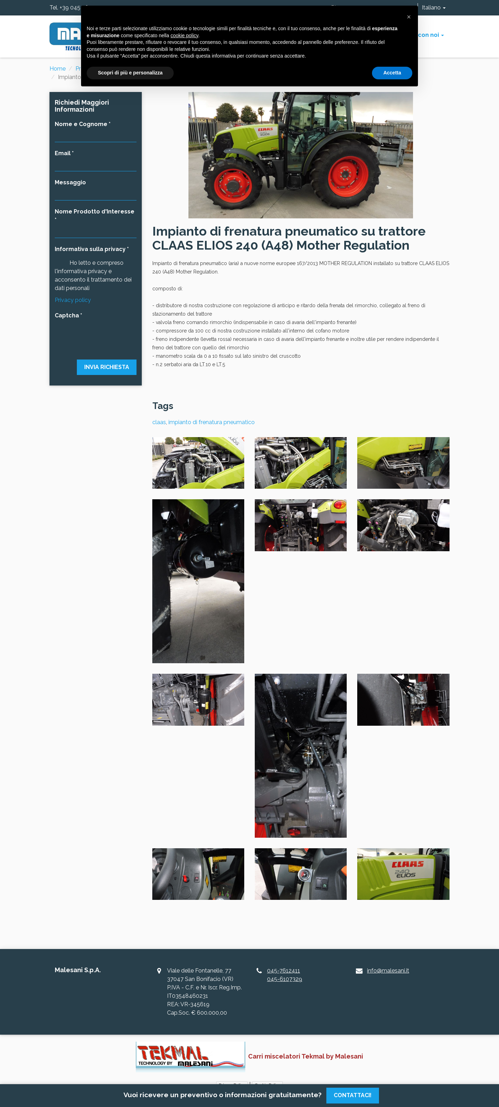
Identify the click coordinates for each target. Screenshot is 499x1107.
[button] (408, 16)
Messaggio (70, 182)
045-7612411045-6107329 (284, 974)
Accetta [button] (392, 72)
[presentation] (96, 335)
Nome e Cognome (81, 124)
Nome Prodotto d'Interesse (94, 211)
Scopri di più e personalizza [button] (130, 72)
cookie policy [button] (184, 35)
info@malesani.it (388, 970)
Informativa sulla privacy (90, 249)
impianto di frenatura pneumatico (211, 422)
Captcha (67, 315)
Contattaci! (353, 1095)
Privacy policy (73, 300)
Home (57, 68)
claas (159, 422)
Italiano (434, 7)
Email (63, 153)
